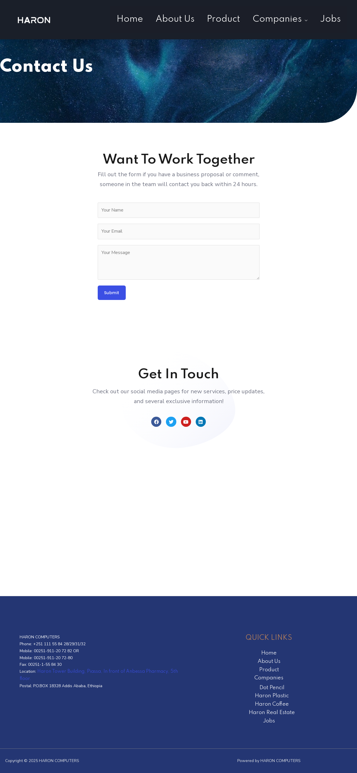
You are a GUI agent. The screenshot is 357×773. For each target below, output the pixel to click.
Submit (111, 293)
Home (112, 19)
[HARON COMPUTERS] (34, 19)
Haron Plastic (272, 695)
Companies (271, 19)
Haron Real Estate (272, 712)
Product (214, 19)
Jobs (328, 19)
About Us (161, 19)
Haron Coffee (272, 704)
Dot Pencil (271, 687)
